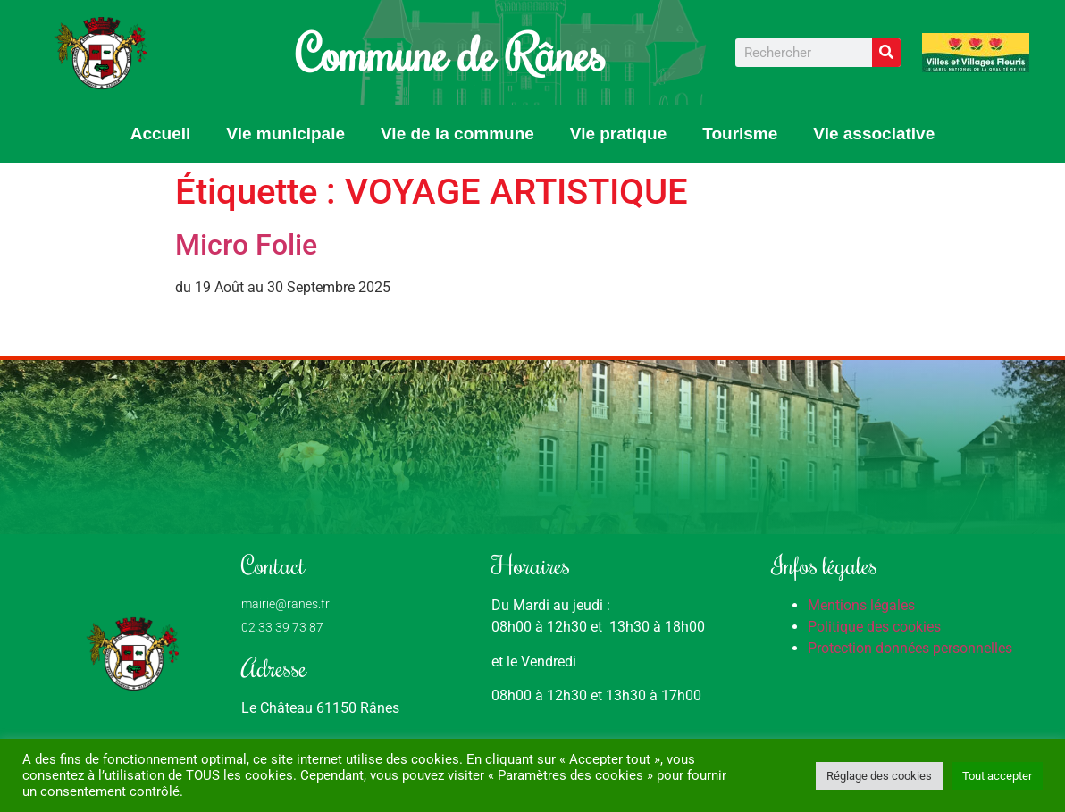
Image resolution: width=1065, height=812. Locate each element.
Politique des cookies (874, 626)
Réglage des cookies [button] (879, 776)
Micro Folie (246, 245)
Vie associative (874, 133)
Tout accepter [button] (997, 776)
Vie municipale (285, 133)
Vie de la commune (457, 133)
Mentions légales (861, 605)
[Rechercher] (886, 52)
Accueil (160, 133)
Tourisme (739, 133)
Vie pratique (618, 133)
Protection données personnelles (910, 648)
